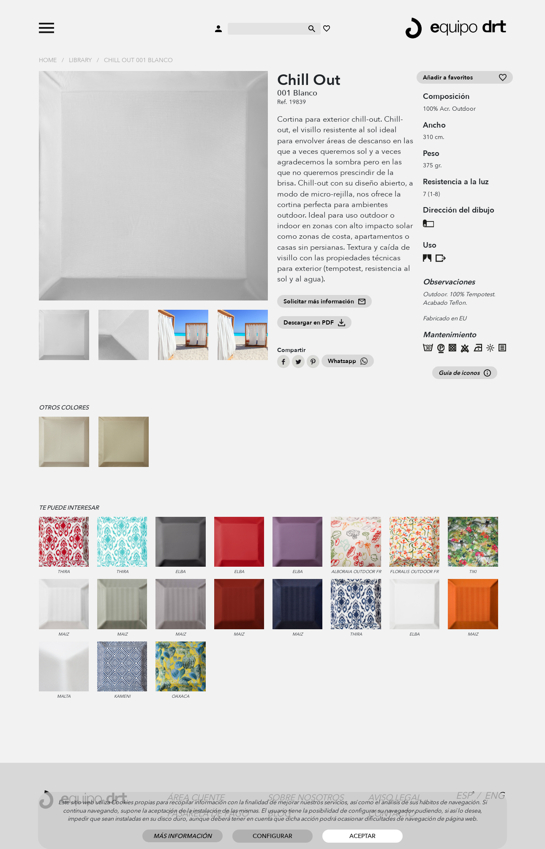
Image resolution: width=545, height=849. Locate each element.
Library (80, 60)
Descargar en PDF (314, 323)
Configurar (272, 836)
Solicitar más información (324, 302)
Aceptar (362, 836)
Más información (182, 836)
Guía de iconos (465, 373)
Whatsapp (348, 361)
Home (48, 60)
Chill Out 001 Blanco (138, 60)
